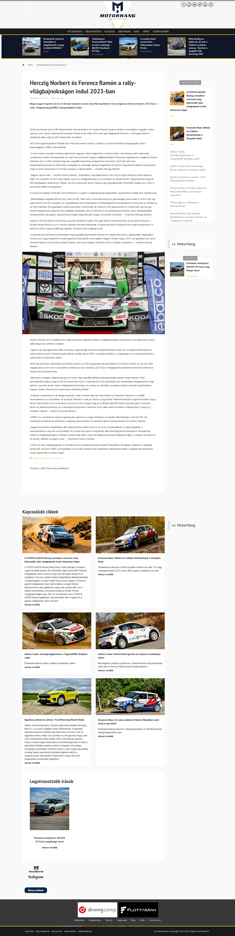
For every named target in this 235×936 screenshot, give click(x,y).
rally (59, 457)
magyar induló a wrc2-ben (44, 457)
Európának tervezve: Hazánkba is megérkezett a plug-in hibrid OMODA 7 (52, 48)
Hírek (146, 31)
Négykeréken (93, 31)
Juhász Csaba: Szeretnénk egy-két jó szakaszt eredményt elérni (188, 168)
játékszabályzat (85, 930)
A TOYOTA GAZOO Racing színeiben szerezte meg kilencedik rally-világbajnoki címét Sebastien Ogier (188, 101)
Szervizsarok (161, 31)
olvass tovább (32, 603)
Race (137, 31)
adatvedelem (70, 930)
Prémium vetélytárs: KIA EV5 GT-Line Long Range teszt (198, 267)
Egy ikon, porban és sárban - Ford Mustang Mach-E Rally (187, 178)
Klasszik (110, 31)
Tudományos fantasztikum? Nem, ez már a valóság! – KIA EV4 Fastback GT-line (102, 48)
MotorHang (186, 244)
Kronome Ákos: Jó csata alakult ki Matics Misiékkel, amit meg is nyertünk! (188, 191)
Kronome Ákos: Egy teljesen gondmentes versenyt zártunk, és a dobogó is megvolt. (188, 217)
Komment (59, 97)
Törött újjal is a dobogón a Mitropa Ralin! (184, 204)
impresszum (56, 930)
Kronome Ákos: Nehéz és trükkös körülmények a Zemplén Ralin (198, 133)
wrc (63, 457)
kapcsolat (29, 930)
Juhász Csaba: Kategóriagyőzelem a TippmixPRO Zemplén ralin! (185, 155)
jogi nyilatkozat (42, 930)
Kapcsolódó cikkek (190, 82)
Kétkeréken (74, 31)
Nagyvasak (124, 31)
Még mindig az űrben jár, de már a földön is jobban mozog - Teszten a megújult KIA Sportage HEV (198, 50)
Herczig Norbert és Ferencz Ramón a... (57, 64)
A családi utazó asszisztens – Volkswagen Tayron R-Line (149, 44)
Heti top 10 (190, 258)
